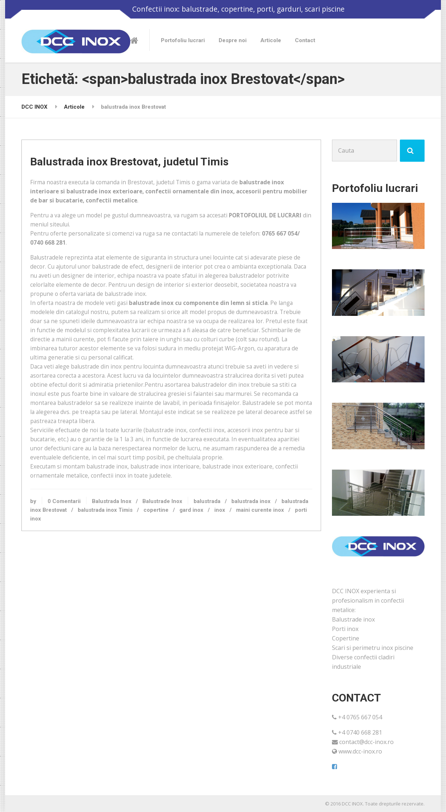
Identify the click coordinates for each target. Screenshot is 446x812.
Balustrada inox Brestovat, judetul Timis (143, 172)
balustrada (221, 552)
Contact (305, 40)
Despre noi (233, 40)
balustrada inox (265, 552)
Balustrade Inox (176, 552)
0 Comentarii (78, 552)
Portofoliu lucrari (183, 40)
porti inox (100, 570)
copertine (198, 561)
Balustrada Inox (126, 552)
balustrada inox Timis (147, 561)
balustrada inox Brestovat (76, 561)
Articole (270, 40)
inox (262, 561)
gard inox (234, 561)
